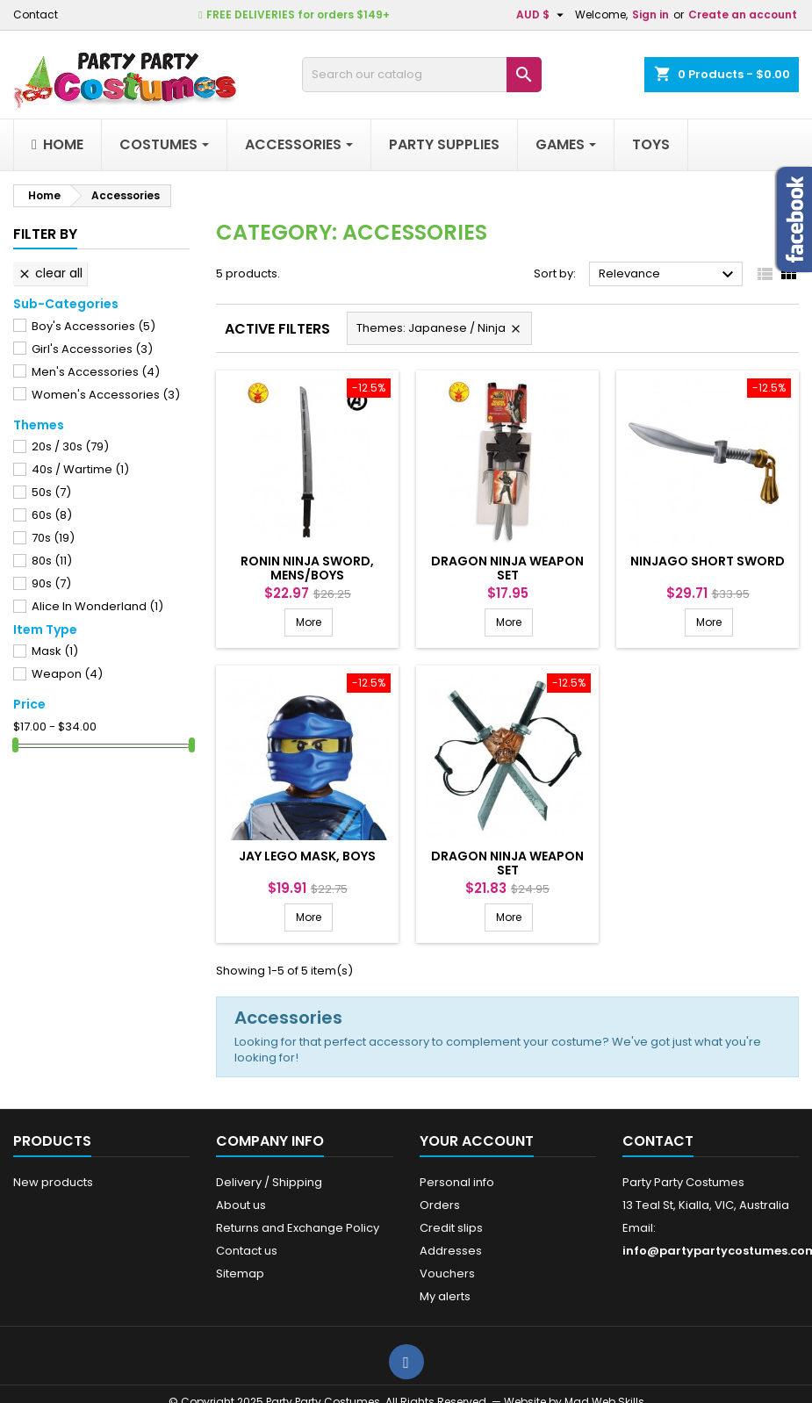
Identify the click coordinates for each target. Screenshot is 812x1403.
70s (53, 537)
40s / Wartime (80, 469)
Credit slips (451, 1228)
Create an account (742, 14)
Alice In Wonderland (97, 606)
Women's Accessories (106, 394)
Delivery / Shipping (269, 1182)
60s (52, 515)
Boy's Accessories (93, 326)
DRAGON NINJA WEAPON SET (507, 568)
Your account (477, 1141)
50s (51, 492)
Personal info (457, 1182)
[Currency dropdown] (542, 15)
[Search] (422, 74)
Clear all (50, 273)
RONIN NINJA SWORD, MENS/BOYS (307, 568)
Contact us (246, 1250)
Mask (55, 651)
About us (241, 1205)
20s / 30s (70, 446)
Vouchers (447, 1273)
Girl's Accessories (92, 349)
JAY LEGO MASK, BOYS (307, 856)
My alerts (445, 1296)
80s (52, 560)
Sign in (650, 14)
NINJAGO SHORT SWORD (707, 561)
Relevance (668, 274)
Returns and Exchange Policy (297, 1228)
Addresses (451, 1250)
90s (51, 583)
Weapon (67, 674)
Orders (440, 1205)
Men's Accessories (96, 371)
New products (53, 1182)
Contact (35, 14)
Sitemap (240, 1273)
